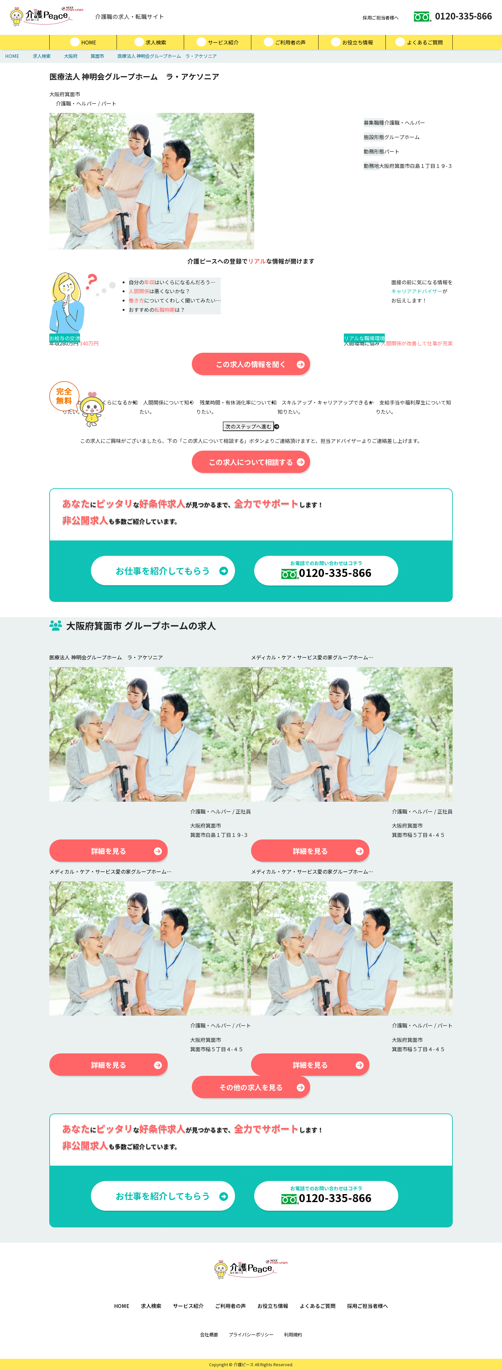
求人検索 (150, 41)
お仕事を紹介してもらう (172, 570)
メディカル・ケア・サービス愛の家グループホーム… (312, 657)
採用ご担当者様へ (377, 17)
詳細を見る (126, 851)
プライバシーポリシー (251, 1334)
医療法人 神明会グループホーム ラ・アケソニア (167, 55)
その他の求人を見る (262, 1087)
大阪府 (70, 55)
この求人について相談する (256, 462)
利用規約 (293, 1334)
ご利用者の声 (285, 41)
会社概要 (209, 1334)
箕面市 (97, 55)
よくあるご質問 (418, 41)
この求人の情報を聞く (260, 364)
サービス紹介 (218, 41)
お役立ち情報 (352, 41)
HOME (83, 41)
